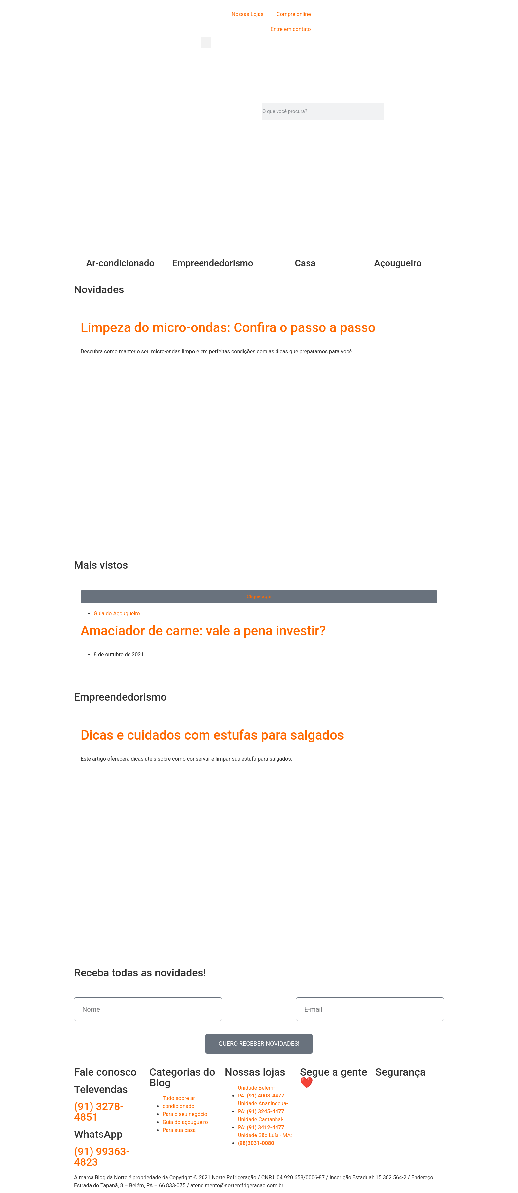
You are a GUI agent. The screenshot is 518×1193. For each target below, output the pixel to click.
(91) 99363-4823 (102, 1156)
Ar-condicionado (120, 263)
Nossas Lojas (248, 14)
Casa (305, 263)
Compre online (294, 14)
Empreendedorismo (212, 263)
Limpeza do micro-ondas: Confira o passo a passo (228, 327)
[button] (206, 42)
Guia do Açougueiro (117, 613)
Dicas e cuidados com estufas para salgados (212, 735)
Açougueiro (398, 263)
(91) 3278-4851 (99, 1111)
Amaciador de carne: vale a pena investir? (203, 630)
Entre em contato (291, 29)
